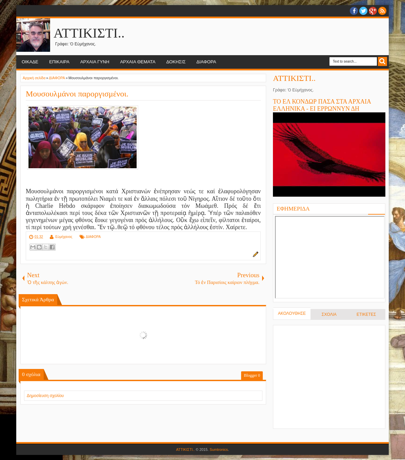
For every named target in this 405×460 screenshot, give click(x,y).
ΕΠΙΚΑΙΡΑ (59, 61)
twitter (363, 11)
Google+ (373, 11)
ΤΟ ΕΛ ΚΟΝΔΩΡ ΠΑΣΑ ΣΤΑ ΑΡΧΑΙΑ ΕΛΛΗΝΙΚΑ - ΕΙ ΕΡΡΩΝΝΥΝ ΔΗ (322, 105)
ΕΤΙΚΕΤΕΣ (366, 314)
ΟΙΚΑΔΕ (30, 61)
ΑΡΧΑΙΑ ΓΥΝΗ (94, 61)
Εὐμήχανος (63, 237)
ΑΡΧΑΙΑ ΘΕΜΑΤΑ (137, 61)
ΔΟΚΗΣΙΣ (176, 61)
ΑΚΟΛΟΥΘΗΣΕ (292, 313)
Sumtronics (219, 449)
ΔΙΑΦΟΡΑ (206, 61)
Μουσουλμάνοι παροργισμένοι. (77, 93)
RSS (382, 11)
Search (382, 61)
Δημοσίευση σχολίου (45, 395)
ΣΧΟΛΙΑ (329, 314)
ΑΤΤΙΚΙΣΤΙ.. (89, 33)
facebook (354, 11)
